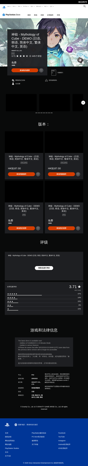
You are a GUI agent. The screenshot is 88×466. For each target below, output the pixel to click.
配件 (32, 6)
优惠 (42, 13)
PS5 (14, 6)
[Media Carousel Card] (21, 100)
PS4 (19, 6)
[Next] (83, 100)
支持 (51, 6)
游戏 (8, 6)
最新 (29, 13)
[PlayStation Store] (12, 12)
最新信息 (38, 6)
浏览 (58, 13)
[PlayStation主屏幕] (4, 6)
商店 (45, 6)
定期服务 (50, 13)
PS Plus (25, 6)
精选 (35, 13)
